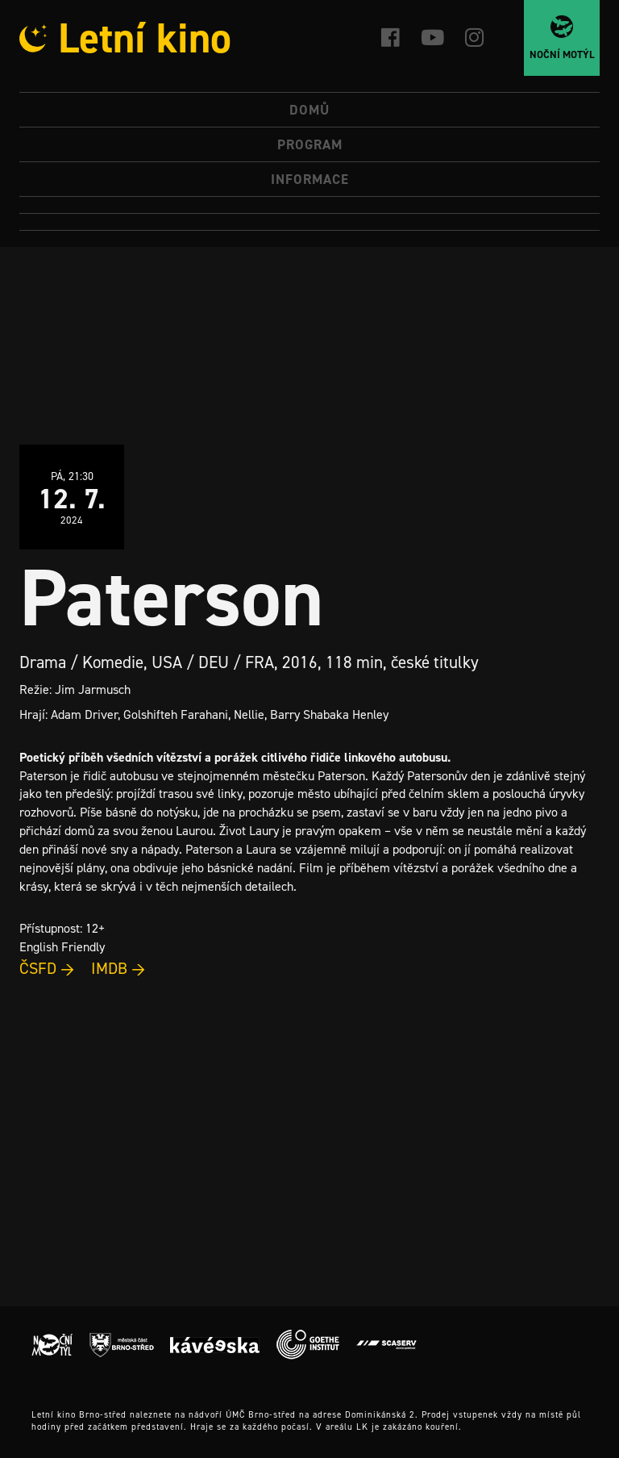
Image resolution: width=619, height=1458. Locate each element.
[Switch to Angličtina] (309, 222)
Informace (310, 179)
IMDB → (118, 968)
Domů (309, 110)
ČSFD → (47, 968)
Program (310, 144)
